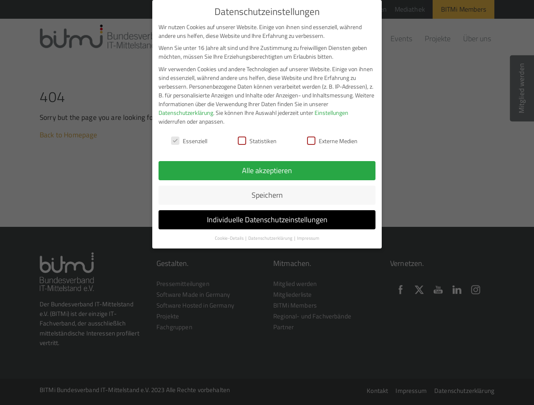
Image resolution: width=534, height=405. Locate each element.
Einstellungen (331, 108)
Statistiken (257, 136)
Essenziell (189, 136)
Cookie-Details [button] (229, 234)
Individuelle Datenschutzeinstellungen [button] (267, 215)
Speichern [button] (267, 190)
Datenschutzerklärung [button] (270, 234)
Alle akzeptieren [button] (267, 166)
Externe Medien (332, 136)
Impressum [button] (308, 234)
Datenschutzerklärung (186, 108)
